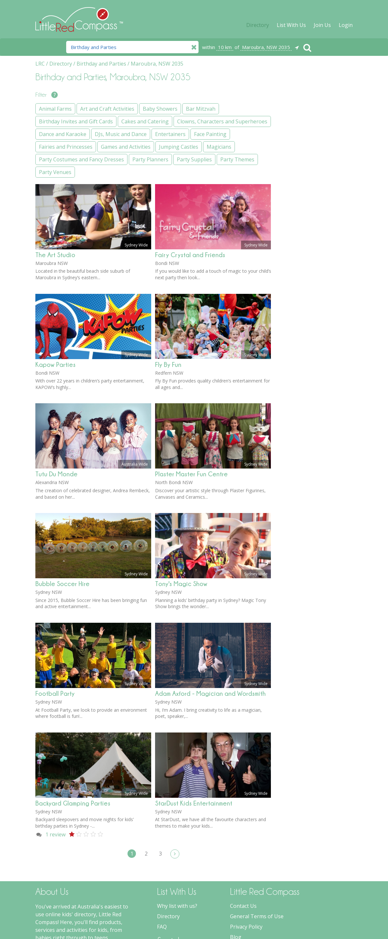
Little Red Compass (79, 16)
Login (346, 25)
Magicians (296, 288)
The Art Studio (55, 161)
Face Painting (300, 237)
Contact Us (243, 812)
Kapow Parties (55, 271)
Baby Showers (301, 121)
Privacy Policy (246, 833)
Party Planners (302, 320)
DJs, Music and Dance (310, 212)
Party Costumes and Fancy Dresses (316, 304)
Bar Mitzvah (299, 134)
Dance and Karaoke (308, 199)
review (55, 741)
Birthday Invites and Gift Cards (313, 151)
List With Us (291, 25)
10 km (225, 47)
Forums (239, 864)
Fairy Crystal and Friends (190, 161)
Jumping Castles (303, 275)
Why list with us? (177, 812)
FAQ (162, 833)
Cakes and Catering (308, 166)
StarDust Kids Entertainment (193, 710)
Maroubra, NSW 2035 (266, 47)
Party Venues (300, 358)
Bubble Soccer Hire (62, 490)
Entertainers (299, 224)
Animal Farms (300, 96)
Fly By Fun (168, 271)
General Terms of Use (257, 823)
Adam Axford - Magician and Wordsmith (210, 600)
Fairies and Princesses (311, 250)
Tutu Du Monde (56, 380)
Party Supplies (301, 333)
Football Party (55, 600)
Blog (235, 843)
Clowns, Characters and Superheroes (312, 183)
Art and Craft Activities (311, 109)
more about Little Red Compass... (75, 901)
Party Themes (301, 345)
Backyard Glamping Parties (72, 710)
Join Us (322, 25)
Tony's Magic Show (181, 490)
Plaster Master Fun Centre (191, 380)
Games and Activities (309, 262)
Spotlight (241, 854)
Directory (257, 25)
